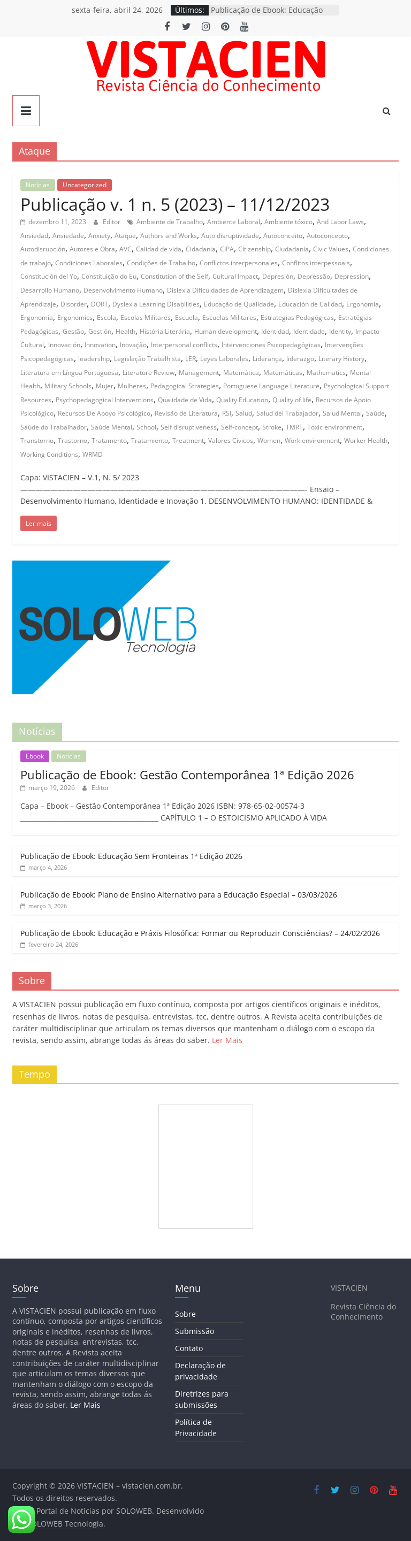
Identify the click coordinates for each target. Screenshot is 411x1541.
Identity (340, 331)
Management (199, 372)
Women (268, 440)
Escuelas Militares (229, 317)
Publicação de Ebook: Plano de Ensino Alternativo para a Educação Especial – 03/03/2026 (178, 895)
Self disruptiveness (189, 427)
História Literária (165, 331)
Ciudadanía (292, 249)
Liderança (267, 358)
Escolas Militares (145, 317)
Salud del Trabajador (287, 413)
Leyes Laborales (224, 358)
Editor (112, 221)
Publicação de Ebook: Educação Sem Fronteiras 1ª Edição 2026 (131, 856)
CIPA (227, 249)
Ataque (125, 235)
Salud (243, 413)
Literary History (341, 358)
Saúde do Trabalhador (53, 427)
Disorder (73, 304)
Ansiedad (34, 235)
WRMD (92, 454)
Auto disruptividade (230, 235)
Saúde (375, 413)
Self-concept (239, 427)
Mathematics (326, 372)
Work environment (312, 440)
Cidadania (201, 249)
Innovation (100, 344)
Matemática (241, 372)
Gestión (99, 331)
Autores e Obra (92, 249)
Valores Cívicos (230, 440)
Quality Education (242, 399)
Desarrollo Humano (49, 290)
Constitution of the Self (174, 276)
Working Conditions (49, 454)
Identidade (309, 331)
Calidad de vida (158, 249)
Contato (189, 1348)
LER (190, 358)
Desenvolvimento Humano (123, 290)
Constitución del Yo (48, 276)
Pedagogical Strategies (184, 385)
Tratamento (109, 440)
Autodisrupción (42, 249)
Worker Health (365, 440)
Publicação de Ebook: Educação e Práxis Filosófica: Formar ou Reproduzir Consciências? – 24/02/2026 (200, 933)
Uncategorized (84, 184)
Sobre (185, 1314)
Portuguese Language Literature (271, 385)
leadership (94, 358)
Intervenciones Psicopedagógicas (271, 344)
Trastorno (72, 440)
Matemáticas (282, 372)
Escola (106, 317)
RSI (226, 413)
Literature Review (148, 372)
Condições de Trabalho (161, 262)
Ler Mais (227, 1040)
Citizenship (254, 249)
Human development (225, 331)
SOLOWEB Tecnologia (65, 1524)
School (146, 427)
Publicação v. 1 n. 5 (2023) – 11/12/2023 (175, 204)
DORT (99, 304)
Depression (351, 276)
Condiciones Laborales (89, 262)
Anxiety (99, 235)
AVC (125, 249)
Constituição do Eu (108, 276)
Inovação (133, 344)
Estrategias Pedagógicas (297, 317)
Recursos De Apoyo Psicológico (104, 413)
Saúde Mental (111, 427)
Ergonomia (362, 304)
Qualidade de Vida (185, 399)
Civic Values (330, 249)
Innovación (64, 344)
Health (125, 331)
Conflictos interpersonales (239, 262)
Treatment (188, 440)
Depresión (277, 276)
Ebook (35, 756)
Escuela (186, 317)
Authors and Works (168, 235)
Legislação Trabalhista (147, 358)
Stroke (271, 427)
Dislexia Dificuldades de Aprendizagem (225, 290)
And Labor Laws (340, 221)
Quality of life (291, 399)
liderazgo (300, 358)
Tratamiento (149, 440)
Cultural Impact (235, 276)
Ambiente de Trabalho (169, 221)
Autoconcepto (327, 235)
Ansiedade (68, 235)
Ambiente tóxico (288, 221)
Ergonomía (36, 317)
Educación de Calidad (310, 304)
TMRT (294, 427)
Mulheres (132, 385)
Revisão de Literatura (186, 413)
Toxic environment (334, 427)
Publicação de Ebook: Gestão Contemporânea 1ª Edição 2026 (187, 774)
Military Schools (68, 385)
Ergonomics (75, 317)
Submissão (194, 1331)
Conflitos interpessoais (316, 262)
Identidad (275, 331)
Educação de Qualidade (239, 304)
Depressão (314, 276)
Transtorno (37, 440)
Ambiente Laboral (233, 221)
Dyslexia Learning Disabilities (156, 304)
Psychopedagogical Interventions (105, 399)
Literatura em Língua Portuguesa (69, 372)
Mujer (104, 385)
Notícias (38, 184)
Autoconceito (282, 235)
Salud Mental (342, 413)
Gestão (73, 331)
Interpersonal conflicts (184, 344)
